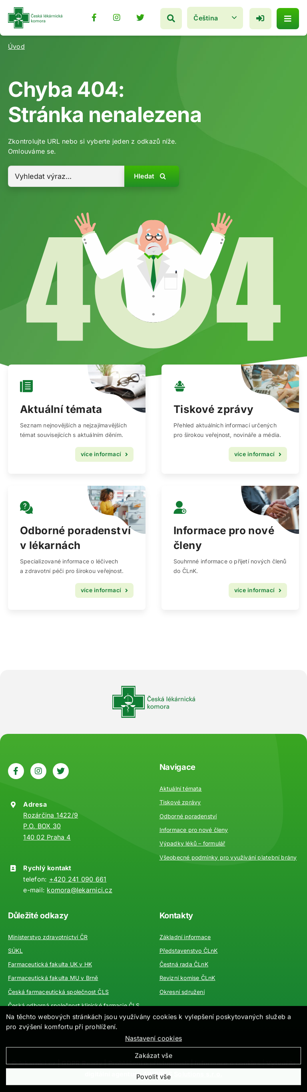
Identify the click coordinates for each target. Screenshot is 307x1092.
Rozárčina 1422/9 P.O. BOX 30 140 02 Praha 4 (50, 826)
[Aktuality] (230, 419)
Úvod (16, 46)
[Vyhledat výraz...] (66, 176)
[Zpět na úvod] (35, 10)
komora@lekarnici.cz (79, 890)
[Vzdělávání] (77, 419)
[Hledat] (168, 17)
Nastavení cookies (153, 1045)
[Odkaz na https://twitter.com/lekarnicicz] (138, 17)
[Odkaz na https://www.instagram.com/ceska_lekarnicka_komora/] (114, 17)
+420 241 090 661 (78, 879)
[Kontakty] (230, 548)
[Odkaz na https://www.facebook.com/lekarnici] (91, 17)
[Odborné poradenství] (77, 548)
